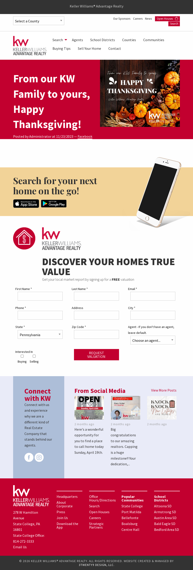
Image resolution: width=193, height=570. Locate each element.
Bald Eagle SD (164, 523)
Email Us (20, 546)
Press (61, 511)
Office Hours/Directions (102, 498)
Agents (77, 40)
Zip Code (79, 327)
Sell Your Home (89, 48)
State (20, 327)
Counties (129, 40)
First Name (23, 289)
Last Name (80, 289)
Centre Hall (130, 529)
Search (174, 24)
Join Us (62, 517)
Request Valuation (96, 354)
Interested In (24, 351)
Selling (34, 358)
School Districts (102, 40)
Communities (153, 40)
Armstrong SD (165, 511)
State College (132, 506)
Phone (20, 308)
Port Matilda (131, 511)
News (148, 19)
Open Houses (167, 19)
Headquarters (67, 496)
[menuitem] (58, 40)
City (131, 308)
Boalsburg (130, 523)
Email (132, 289)
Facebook (85, 136)
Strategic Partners (96, 525)
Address (77, 308)
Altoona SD (163, 506)
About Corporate (65, 504)
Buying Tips (61, 48)
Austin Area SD (165, 517)
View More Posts (163, 389)
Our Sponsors (118, 19)
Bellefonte (130, 517)
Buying (22, 358)
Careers (136, 19)
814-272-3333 (23, 541)
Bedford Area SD (166, 529)
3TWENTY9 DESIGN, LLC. (96, 565)
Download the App (67, 525)
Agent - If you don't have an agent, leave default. (151, 329)
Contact (114, 48)
